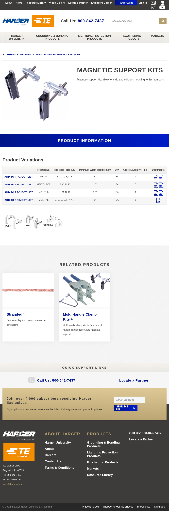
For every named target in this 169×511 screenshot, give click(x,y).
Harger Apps (125, 2)
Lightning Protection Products (94, 37)
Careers (50, 455)
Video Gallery (57, 2)
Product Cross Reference (118, 507)
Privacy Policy (91, 507)
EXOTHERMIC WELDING (16, 54)
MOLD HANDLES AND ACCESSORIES (58, 54)
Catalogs (159, 507)
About (8, 2)
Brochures (143, 507)
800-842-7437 (91, 21)
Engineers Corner (101, 2)
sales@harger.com (12, 484)
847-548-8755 (14, 479)
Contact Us (53, 461)
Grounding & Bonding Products (52, 37)
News (19, 2)
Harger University (17, 37)
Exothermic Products (132, 37)
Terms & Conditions (59, 467)
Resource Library (35, 2)
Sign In (143, 2)
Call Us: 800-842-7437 (56, 380)
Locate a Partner (78, 2)
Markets (157, 35)
